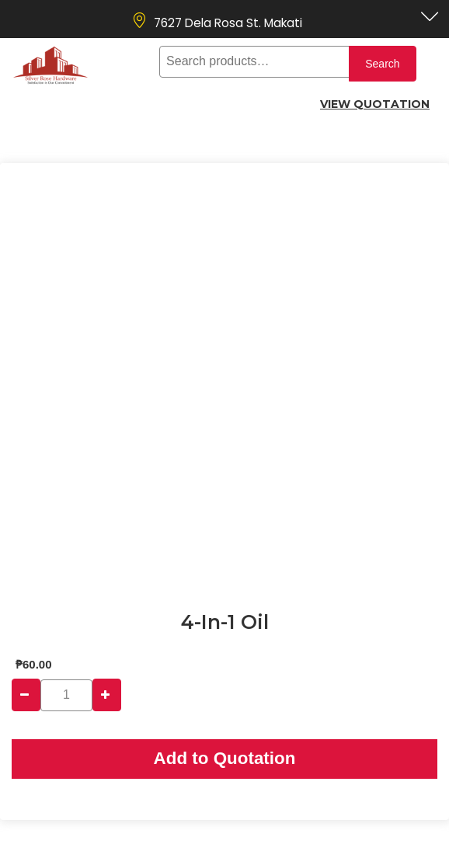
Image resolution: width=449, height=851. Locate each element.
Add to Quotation (225, 758)
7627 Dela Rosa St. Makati (228, 23)
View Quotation (375, 104)
